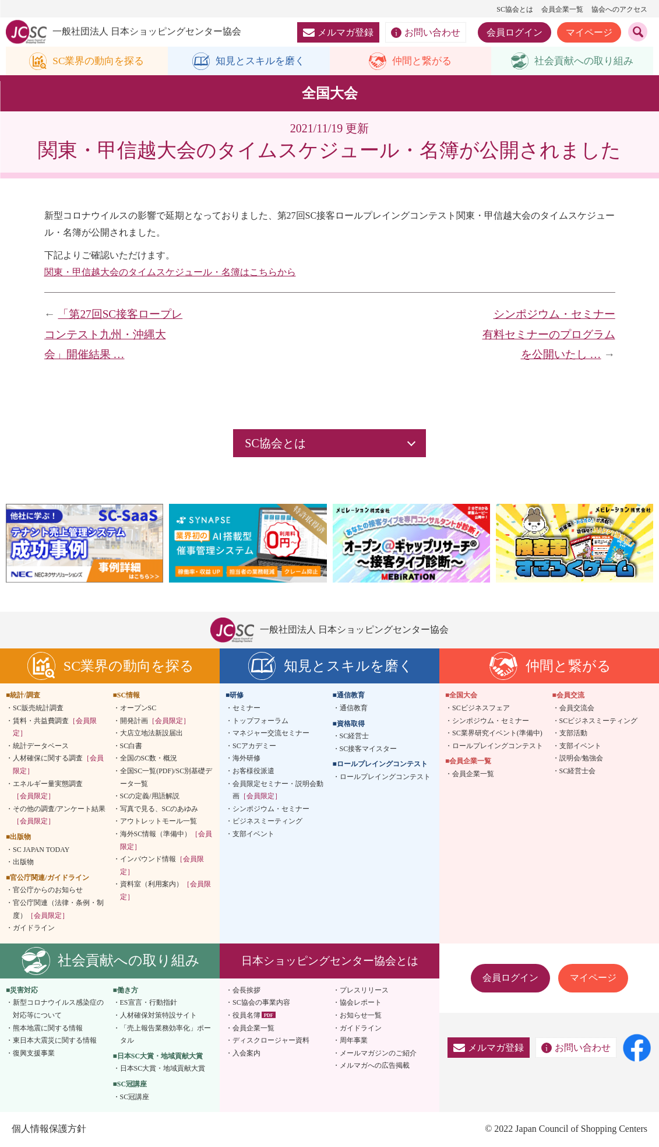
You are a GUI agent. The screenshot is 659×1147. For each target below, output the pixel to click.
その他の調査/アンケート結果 (59, 815)
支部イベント (253, 834)
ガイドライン (34, 928)
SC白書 (131, 746)
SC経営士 (354, 736)
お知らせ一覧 (361, 1016)
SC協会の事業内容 (261, 1003)
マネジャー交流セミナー (270, 733)
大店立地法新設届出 (151, 733)
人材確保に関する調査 (58, 765)
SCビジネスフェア (481, 708)
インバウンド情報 (162, 865)
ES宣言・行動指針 (148, 1003)
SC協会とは (514, 9)
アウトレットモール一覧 (158, 822)
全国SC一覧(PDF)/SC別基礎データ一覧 (166, 777)
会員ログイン (514, 32)
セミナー (246, 708)
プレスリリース (364, 990)
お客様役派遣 (253, 771)
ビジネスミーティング (267, 822)
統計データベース (41, 746)
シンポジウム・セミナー (270, 809)
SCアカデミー (254, 746)
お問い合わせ (425, 32)
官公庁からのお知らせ (48, 890)
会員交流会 (576, 708)
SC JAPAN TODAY (41, 850)
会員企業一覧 (562, 9)
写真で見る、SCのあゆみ (159, 809)
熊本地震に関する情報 (48, 1028)
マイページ (589, 32)
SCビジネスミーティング (598, 721)
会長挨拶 (246, 990)
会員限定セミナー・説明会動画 (277, 790)
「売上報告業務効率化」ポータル (165, 1034)
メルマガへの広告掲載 (375, 1066)
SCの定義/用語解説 (149, 796)
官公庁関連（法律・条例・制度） (58, 909)
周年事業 (354, 1041)
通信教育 (354, 708)
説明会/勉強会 (581, 759)
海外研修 (246, 759)
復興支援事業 (34, 1053)
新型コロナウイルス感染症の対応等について (58, 1009)
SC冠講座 (135, 1097)
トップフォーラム (260, 721)
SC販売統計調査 (38, 708)
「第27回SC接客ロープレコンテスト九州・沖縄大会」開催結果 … (113, 334)
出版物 (23, 862)
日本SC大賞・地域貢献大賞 (163, 1069)
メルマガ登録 (338, 32)
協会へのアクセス (619, 9)
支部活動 (573, 733)
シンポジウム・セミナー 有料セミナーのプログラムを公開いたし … (554, 334)
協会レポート (361, 1003)
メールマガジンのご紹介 (378, 1053)
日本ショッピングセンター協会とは (329, 961)
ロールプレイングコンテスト (385, 777)
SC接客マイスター (368, 749)
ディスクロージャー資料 (270, 1041)
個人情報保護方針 (49, 1129)
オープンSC (138, 708)
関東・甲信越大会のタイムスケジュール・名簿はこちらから (170, 272)
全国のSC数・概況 (149, 759)
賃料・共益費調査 (55, 727)
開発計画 (155, 721)
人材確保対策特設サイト (158, 1016)
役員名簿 (246, 1016)
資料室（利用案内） (165, 891)
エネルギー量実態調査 (48, 790)
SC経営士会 (577, 771)
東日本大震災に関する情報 (55, 1041)
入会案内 (246, 1053)
